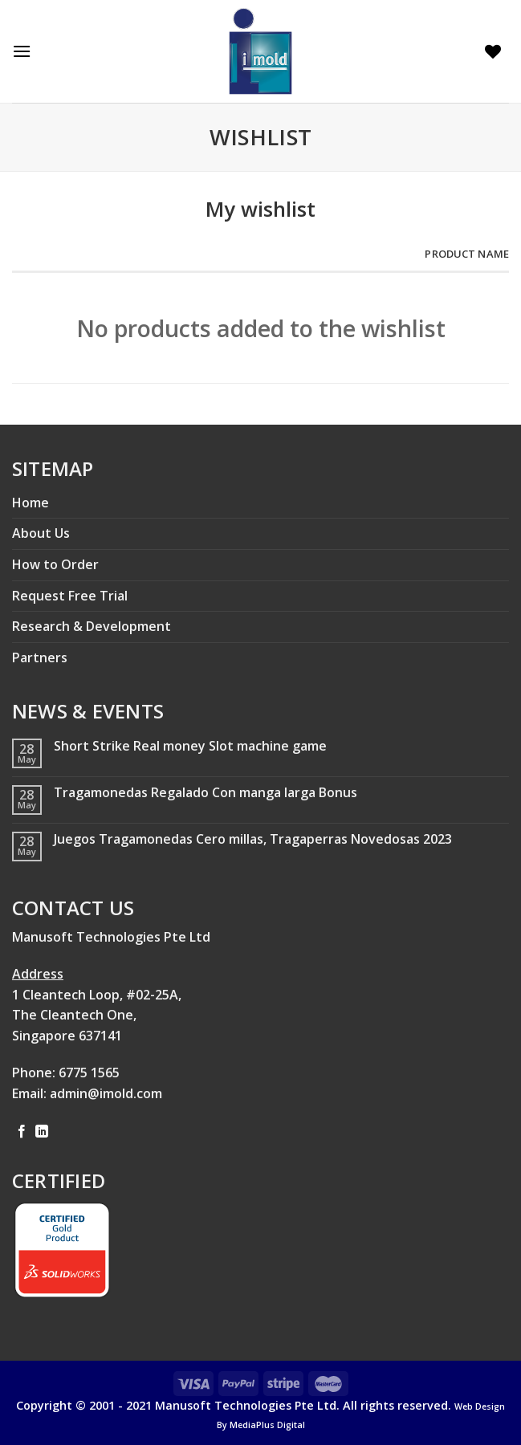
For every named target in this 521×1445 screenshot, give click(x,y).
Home (30, 502)
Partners (39, 657)
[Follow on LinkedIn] (41, 1132)
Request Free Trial (70, 595)
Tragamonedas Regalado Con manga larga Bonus (205, 792)
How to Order (55, 564)
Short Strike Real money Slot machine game (190, 746)
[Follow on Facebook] (21, 1132)
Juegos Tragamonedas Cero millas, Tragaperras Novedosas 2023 (253, 839)
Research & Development (91, 626)
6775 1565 (89, 1072)
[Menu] (25, 51)
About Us (41, 533)
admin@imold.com (106, 1093)
